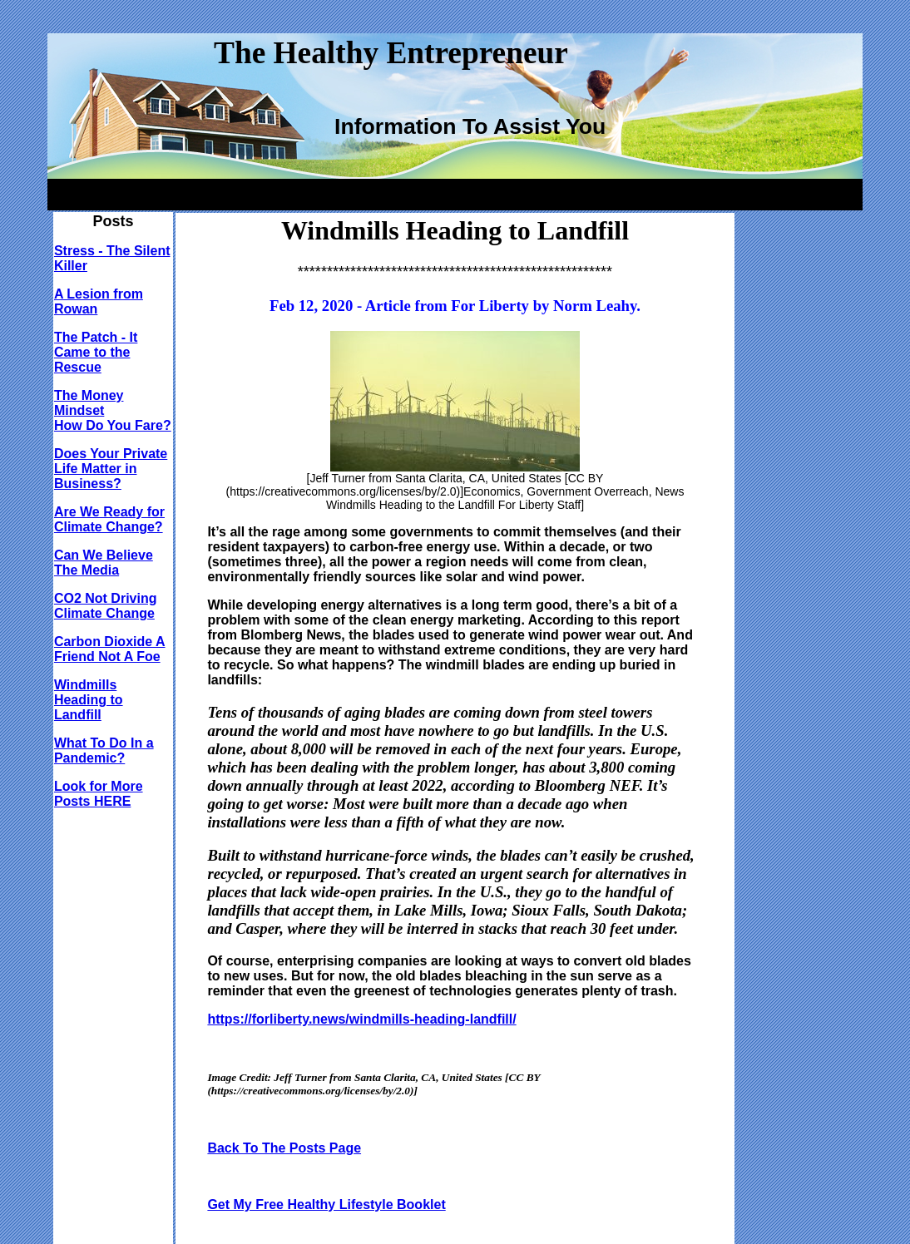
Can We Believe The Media (103, 562)
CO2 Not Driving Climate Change (105, 605)
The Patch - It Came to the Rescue (95, 352)
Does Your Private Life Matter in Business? (110, 469)
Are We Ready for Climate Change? (109, 519)
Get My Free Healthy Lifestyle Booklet (326, 1204)
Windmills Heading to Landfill (88, 700)
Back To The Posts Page (284, 1148)
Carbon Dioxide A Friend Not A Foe (110, 649)
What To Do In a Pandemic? (104, 750)
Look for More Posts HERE (98, 793)
